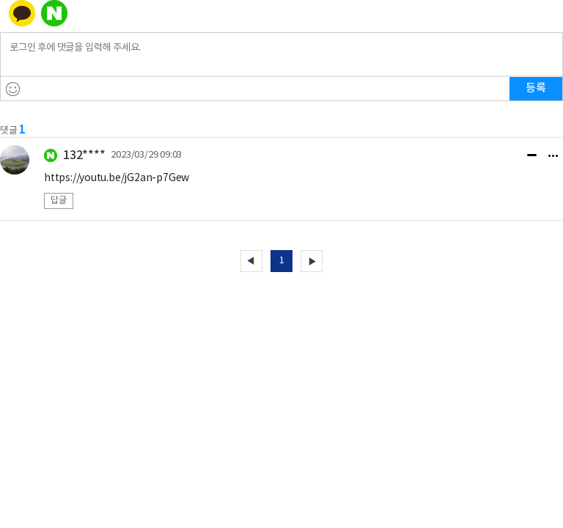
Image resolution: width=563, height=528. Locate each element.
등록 (536, 88)
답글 (59, 200)
